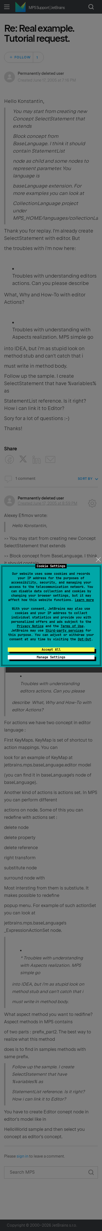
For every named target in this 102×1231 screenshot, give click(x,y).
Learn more (84, 600)
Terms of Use (72, 626)
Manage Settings (51, 657)
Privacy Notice (30, 626)
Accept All (51, 649)
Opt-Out (84, 639)
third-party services (64, 630)
